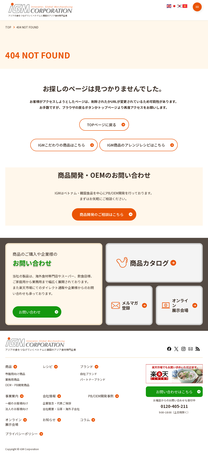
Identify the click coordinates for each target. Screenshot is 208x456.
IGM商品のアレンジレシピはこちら (136, 145)
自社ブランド (88, 374)
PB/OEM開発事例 (101, 396)
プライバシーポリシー (21, 433)
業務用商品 (12, 379)
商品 (8, 366)
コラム (85, 419)
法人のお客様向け (16, 409)
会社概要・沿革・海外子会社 (61, 409)
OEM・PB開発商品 (17, 385)
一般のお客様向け (16, 403)
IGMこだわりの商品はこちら (61, 145)
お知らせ (49, 419)
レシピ (47, 366)
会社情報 (49, 396)
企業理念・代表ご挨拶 (57, 403)
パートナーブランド (92, 379)
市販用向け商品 (15, 374)
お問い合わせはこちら (174, 391)
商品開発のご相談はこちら (102, 214)
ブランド (86, 366)
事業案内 (11, 396)
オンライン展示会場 (13, 422)
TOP (8, 27)
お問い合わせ (30, 312)
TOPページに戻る (101, 124)
